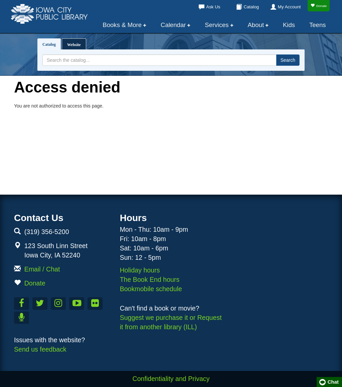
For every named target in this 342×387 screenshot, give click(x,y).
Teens (317, 24)
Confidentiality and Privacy (171, 378)
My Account (289, 6)
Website (74, 44)
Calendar (173, 24)
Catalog (251, 6)
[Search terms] (159, 60)
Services (217, 24)
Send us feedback (40, 349)
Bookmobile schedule (151, 289)
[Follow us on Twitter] (39, 303)
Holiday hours (140, 270)
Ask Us (213, 6)
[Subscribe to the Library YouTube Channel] (76, 303)
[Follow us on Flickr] (95, 303)
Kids (289, 24)
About (255, 24)
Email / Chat (42, 269)
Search (288, 60)
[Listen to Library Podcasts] (21, 318)
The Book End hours (150, 279)
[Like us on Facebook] (21, 303)
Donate (319, 5)
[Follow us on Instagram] (58, 303)
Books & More (122, 24)
